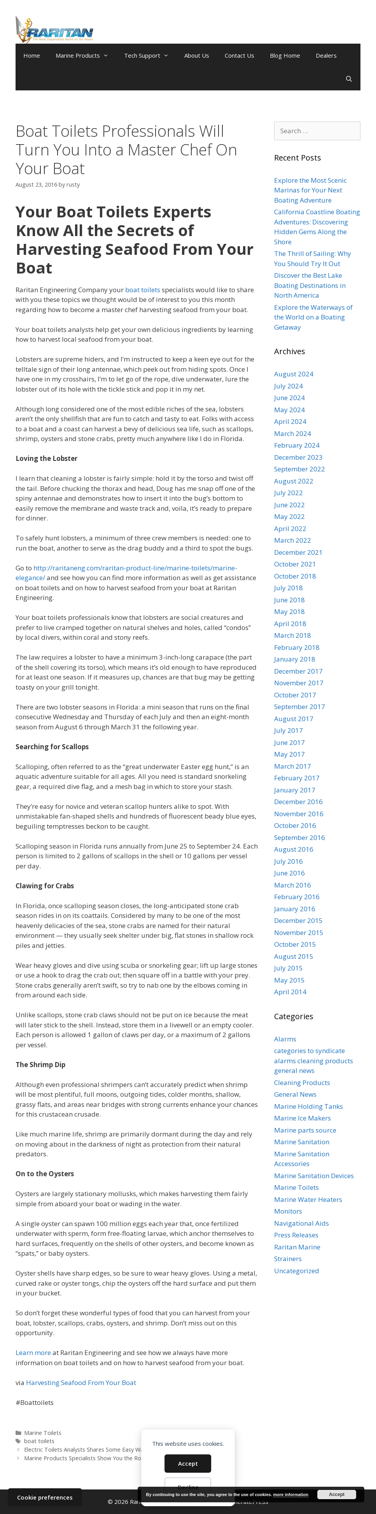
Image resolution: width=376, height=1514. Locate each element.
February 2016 (297, 896)
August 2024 (293, 373)
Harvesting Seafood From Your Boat (81, 1382)
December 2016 (298, 801)
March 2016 (292, 885)
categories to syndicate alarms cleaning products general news (313, 1060)
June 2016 (289, 872)
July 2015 (288, 967)
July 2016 (288, 861)
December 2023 (298, 457)
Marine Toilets (42, 1432)
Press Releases (296, 1234)
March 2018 (292, 635)
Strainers (288, 1258)
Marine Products (86, 55)
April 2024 (290, 421)
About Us (196, 55)
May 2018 (289, 611)
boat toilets (142, 289)
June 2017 (289, 742)
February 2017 (297, 777)
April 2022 (290, 528)
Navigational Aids (301, 1223)
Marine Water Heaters (308, 1199)
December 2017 (298, 671)
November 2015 (299, 932)
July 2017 (288, 730)
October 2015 (295, 944)
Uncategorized (296, 1270)
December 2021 (298, 552)
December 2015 (298, 920)
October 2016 (295, 825)
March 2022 (292, 540)
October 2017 (295, 694)
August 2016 (293, 849)
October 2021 (295, 563)
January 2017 (294, 789)
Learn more (33, 1352)
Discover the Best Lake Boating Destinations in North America (310, 285)
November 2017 (299, 682)
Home (31, 55)
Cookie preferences (45, 1497)
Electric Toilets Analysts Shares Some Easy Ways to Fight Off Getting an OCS (123, 1449)
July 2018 (288, 587)
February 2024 (297, 445)
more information (290, 1494)
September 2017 (299, 706)
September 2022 (299, 468)
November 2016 (299, 813)
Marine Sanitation (301, 1141)
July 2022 (288, 492)
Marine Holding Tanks (308, 1106)
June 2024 (289, 397)
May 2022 (289, 516)
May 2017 (289, 754)
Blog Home (285, 55)
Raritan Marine (297, 1246)
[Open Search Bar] (349, 78)
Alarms (285, 1038)
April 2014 (290, 991)
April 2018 (290, 623)
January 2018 (294, 659)
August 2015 (293, 956)
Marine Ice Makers (302, 1117)
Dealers (326, 55)
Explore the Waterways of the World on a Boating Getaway (313, 317)
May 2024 (289, 409)
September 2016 (299, 837)
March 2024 (292, 433)
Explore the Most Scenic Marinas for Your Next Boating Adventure (310, 190)
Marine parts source (305, 1130)
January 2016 (294, 908)
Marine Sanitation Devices (314, 1175)
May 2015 (289, 980)
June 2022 (289, 504)
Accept (188, 1463)
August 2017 (293, 718)
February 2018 (297, 647)
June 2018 (289, 599)
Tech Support (150, 55)
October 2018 (295, 576)
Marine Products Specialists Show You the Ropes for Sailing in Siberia (113, 1458)
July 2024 (288, 385)
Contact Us (239, 55)
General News (295, 1094)
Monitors (288, 1211)
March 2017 (292, 766)
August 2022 (293, 480)
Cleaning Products (302, 1082)
